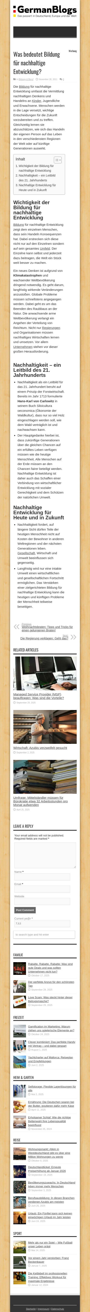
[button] (56, 160)
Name (18, 871)
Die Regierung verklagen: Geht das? (42, 637)
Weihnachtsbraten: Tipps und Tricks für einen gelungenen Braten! (48, 627)
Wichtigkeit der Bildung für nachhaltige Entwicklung (36, 168)
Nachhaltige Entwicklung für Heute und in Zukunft (37, 187)
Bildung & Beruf (26, 79)
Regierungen (51, 328)
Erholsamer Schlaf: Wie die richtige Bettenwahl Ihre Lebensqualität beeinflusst (49, 1121)
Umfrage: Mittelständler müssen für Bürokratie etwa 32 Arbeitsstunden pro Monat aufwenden (40, 801)
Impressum (43, 1309)
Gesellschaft (26, 553)
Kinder (36, 101)
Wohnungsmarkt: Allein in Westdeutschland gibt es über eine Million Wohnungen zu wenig (49, 1153)
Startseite (31, 1309)
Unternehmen (23, 347)
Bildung (24, 86)
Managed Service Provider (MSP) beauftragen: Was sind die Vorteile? (38, 696)
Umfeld (45, 248)
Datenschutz (57, 1309)
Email (17, 884)
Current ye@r (23, 918)
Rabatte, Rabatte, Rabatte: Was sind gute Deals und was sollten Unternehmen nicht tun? (50, 967)
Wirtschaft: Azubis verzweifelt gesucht (40, 748)
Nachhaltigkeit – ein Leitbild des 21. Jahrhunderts (37, 178)
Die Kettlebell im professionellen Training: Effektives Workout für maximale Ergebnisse (47, 1277)
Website (19, 896)
